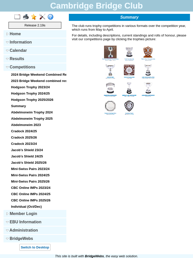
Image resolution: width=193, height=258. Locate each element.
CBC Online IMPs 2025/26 (31, 200)
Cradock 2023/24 (24, 144)
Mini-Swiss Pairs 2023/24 (30, 169)
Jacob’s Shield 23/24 (27, 150)
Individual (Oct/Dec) (26, 206)
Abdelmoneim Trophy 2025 (32, 118)
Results (15, 59)
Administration (22, 230)
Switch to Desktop (35, 247)
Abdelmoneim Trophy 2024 (32, 112)
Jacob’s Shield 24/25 (27, 156)
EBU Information (23, 222)
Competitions (20, 67)
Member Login (21, 213)
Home (13, 34)
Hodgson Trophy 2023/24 (30, 87)
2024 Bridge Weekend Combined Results (38, 74)
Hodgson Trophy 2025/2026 (32, 100)
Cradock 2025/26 (24, 137)
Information (19, 42)
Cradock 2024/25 (24, 131)
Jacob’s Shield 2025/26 (28, 162)
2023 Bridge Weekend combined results (38, 81)
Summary (18, 106)
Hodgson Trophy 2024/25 (30, 93)
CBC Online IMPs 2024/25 (31, 194)
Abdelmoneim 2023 (26, 125)
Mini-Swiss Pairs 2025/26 (30, 181)
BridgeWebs (19, 238)
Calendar (16, 50)
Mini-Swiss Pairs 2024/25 (30, 175)
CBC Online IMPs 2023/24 (31, 188)
